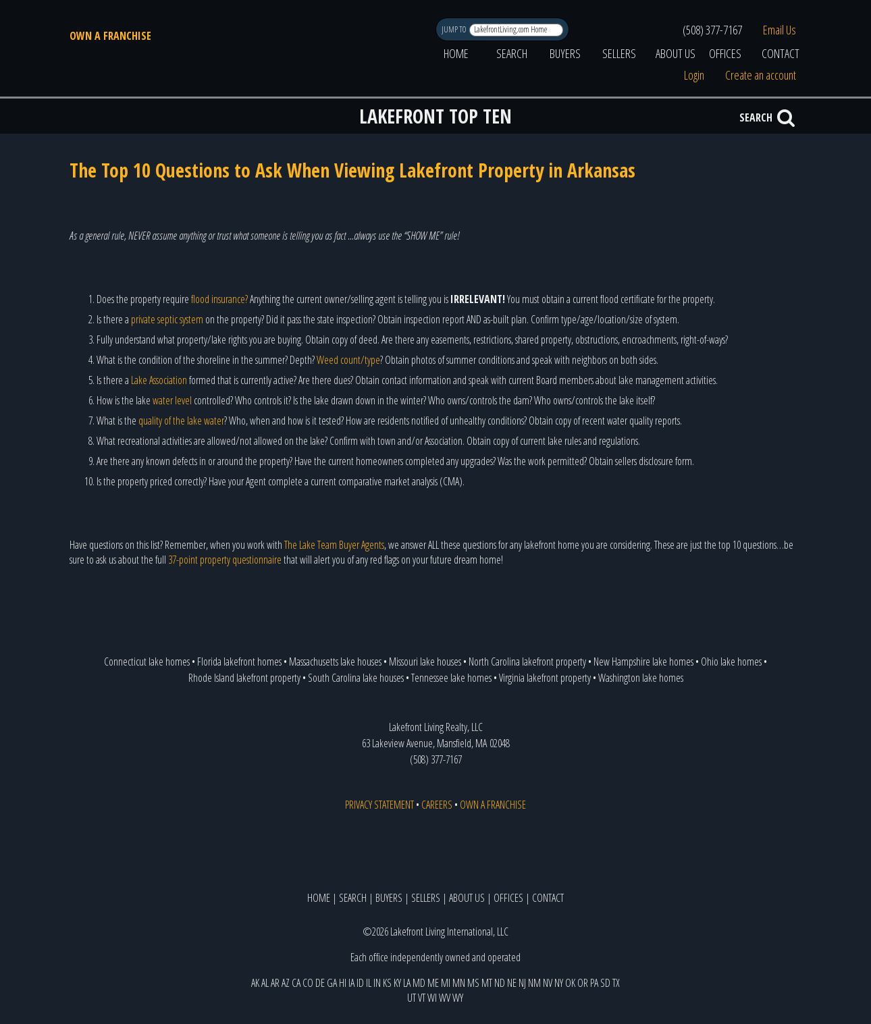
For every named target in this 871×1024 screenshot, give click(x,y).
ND (499, 982)
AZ (286, 982)
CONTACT (780, 53)
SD (605, 982)
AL (265, 982)
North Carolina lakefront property (527, 661)
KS (387, 982)
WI (432, 997)
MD (419, 982)
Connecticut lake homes (147, 661)
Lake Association (159, 380)
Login (694, 75)
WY (457, 997)
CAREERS (436, 804)
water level (172, 400)
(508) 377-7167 (712, 30)
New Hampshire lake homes (643, 661)
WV (444, 997)
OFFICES (725, 53)
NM (534, 982)
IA (351, 982)
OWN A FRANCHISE (110, 35)
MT (486, 982)
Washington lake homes (640, 677)
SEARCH (511, 53)
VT (421, 997)
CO (307, 982)
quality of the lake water (181, 420)
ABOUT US (675, 53)
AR (275, 982)
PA (594, 982)
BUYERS (565, 53)
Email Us (779, 30)
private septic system (167, 319)
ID (360, 982)
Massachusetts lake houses (335, 661)
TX (616, 982)
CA (296, 982)
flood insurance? (219, 299)
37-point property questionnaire (225, 559)
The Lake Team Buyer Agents (334, 544)
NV (547, 982)
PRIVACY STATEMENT (379, 804)
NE (512, 982)
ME (433, 982)
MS (473, 982)
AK (255, 982)
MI (445, 982)
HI (342, 982)
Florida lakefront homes (239, 661)
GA (332, 982)
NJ (522, 982)
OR (582, 982)
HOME (456, 53)
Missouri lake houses (425, 661)
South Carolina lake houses (356, 677)
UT (411, 997)
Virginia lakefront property (545, 677)
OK (570, 982)
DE (320, 982)
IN (377, 982)
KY (397, 982)
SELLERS (619, 53)
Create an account (760, 75)
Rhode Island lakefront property (244, 677)
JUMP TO (455, 29)
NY (558, 982)
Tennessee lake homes (451, 677)
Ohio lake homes (731, 661)
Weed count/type (348, 359)
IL (368, 982)
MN (458, 982)
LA (407, 982)
